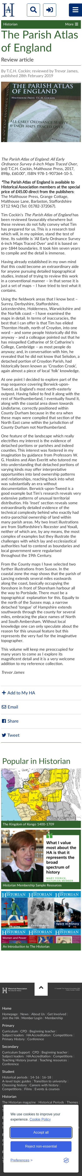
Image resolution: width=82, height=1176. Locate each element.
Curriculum (10, 1031)
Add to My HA (18, 693)
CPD (23, 1031)
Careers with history (44, 1085)
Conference (35, 1039)
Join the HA (10, 1018)
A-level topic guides (16, 1081)
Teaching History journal (19, 1060)
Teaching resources (53, 1060)
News (24, 1014)
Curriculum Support (16, 1052)
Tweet (10, 735)
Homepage (10, 1014)
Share (10, 721)
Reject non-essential (41, 1146)
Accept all (41, 1132)
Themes (72, 1102)
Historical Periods (51, 1102)
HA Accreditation (38, 1035)
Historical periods (15, 1077)
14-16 (34, 1077)
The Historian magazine (19, 1102)
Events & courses (47, 1089)
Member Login (31, 1018)
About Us (38, 1014)
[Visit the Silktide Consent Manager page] (66, 1160)
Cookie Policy (40, 1119)
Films (28, 1089)
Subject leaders (13, 1035)
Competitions (63, 1035)
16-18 (46, 1077)
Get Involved (56, 1014)
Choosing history (14, 1085)
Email (9, 707)
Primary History (13, 1039)
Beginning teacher (42, 1031)
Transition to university (50, 1081)
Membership (54, 1018)
